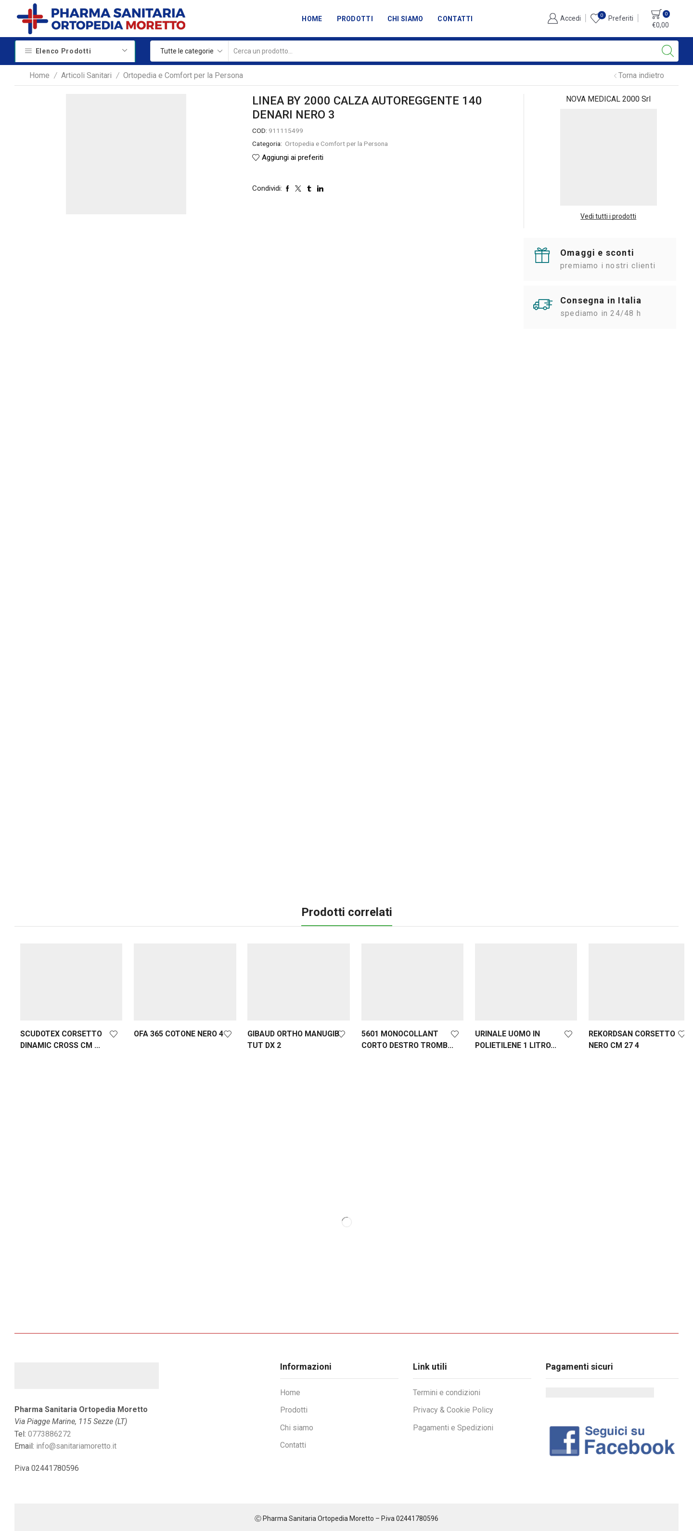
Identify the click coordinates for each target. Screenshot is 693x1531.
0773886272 (49, 1431)
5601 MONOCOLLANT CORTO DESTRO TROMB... (398, 1037)
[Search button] (668, 51)
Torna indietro (641, 75)
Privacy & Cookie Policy (453, 1407)
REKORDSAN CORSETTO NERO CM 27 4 (617, 1037)
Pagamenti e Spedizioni (453, 1425)
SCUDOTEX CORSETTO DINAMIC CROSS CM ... (61, 1037)
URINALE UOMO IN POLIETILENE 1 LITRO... (503, 1037)
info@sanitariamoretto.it (76, 1444)
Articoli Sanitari (86, 75)
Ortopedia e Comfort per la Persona (183, 75)
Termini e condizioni (446, 1390)
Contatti (455, 19)
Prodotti (355, 19)
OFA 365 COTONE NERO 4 (175, 1031)
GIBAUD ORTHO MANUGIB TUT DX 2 (288, 1037)
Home (312, 19)
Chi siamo (405, 19)
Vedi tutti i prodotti (608, 216)
